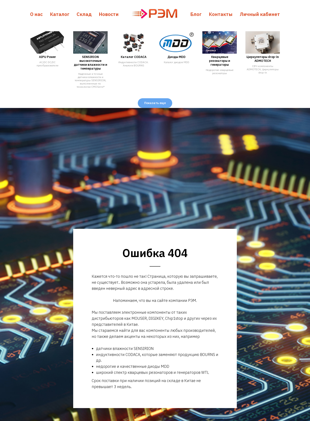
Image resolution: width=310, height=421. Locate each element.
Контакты (220, 14)
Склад (84, 14)
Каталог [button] (59, 14)
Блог (196, 14)
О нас (36, 14)
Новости (109, 14)
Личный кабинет (260, 14)
